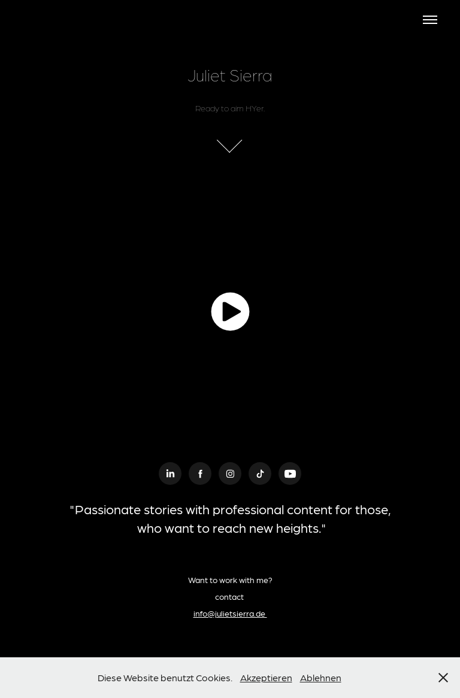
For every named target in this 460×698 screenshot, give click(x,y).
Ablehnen (320, 677)
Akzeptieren (266, 677)
